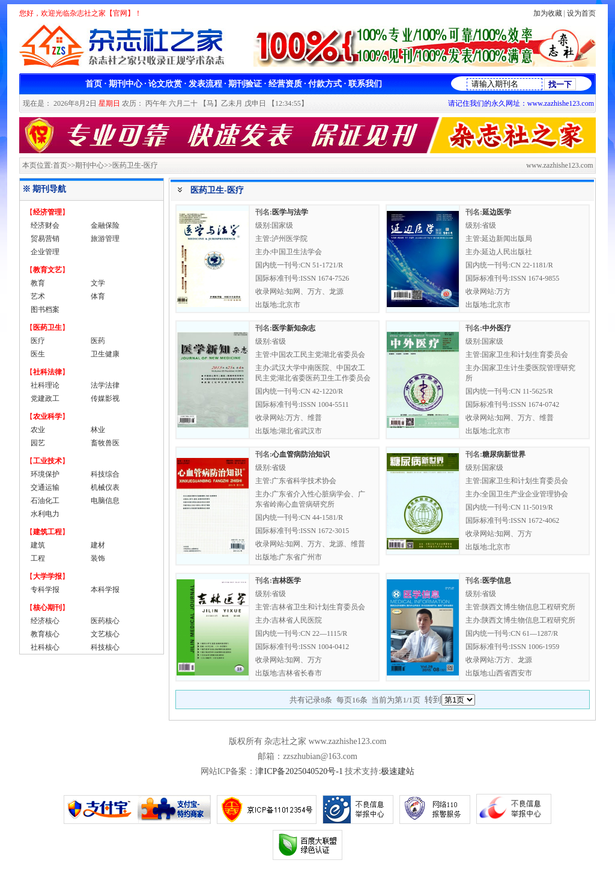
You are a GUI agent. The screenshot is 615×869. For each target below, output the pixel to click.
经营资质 (285, 83)
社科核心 (45, 647)
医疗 (38, 341)
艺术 (38, 296)
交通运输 (45, 487)
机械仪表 (105, 487)
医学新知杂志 (293, 328)
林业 (98, 429)
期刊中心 (125, 83)
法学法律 (105, 385)
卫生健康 (105, 354)
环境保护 (45, 474)
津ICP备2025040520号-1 (298, 771)
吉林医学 (286, 580)
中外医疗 (496, 328)
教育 (38, 283)
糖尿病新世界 (504, 454)
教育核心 (45, 634)
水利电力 (45, 514)
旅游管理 (105, 238)
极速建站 (397, 771)
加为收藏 (547, 13)
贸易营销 (45, 238)
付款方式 (325, 83)
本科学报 (105, 589)
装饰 (98, 558)
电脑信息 (105, 500)
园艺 (38, 443)
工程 (38, 558)
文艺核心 (105, 634)
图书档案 (45, 309)
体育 (98, 296)
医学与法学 (290, 212)
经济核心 (45, 621)
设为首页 (581, 13)
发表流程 (205, 83)
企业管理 (45, 252)
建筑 (38, 545)
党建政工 (45, 398)
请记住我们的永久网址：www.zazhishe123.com (521, 103)
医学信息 (496, 580)
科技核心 (105, 647)
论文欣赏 (165, 83)
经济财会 (45, 225)
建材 (98, 545)
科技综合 (105, 474)
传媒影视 (105, 398)
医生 (38, 354)
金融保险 (105, 225)
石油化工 (45, 500)
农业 (38, 429)
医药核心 (105, 621)
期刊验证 (245, 83)
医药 (98, 341)
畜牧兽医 (105, 443)
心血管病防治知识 (301, 454)
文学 (98, 283)
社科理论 (45, 385)
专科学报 (45, 589)
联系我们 (365, 83)
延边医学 (496, 212)
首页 (93, 83)
